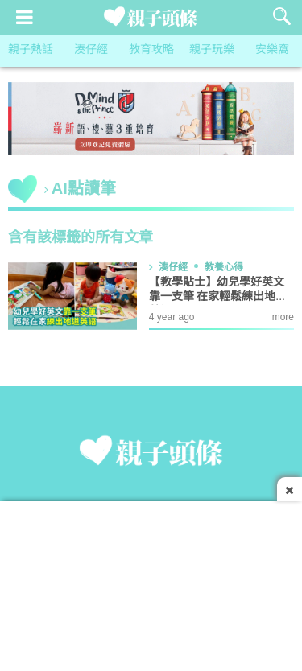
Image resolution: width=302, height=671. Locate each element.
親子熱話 (30, 50)
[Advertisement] (151, 581)
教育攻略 (151, 50)
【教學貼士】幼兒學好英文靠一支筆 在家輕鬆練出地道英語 (218, 297)
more (283, 317)
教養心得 (224, 267)
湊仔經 (91, 50)
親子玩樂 (211, 50)
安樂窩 (272, 50)
